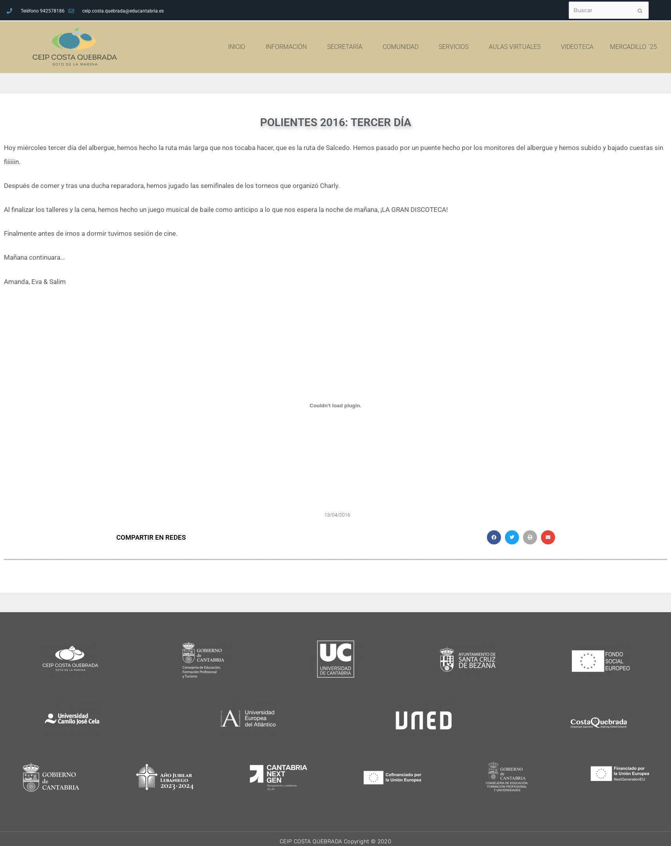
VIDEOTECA (600, 47)
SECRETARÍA (369, 47)
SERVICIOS (479, 47)
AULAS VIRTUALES (540, 47)
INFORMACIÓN (311, 47)
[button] (494, 537)
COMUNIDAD (425, 47)
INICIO (261, 47)
